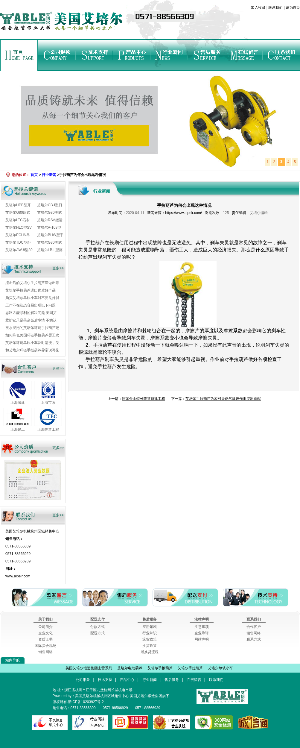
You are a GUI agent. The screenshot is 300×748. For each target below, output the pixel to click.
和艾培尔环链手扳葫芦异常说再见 (32, 350)
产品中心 (131, 55)
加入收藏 (258, 7)
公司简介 (45, 627)
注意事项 (201, 627)
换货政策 (149, 646)
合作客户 (253, 627)
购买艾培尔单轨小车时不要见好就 (32, 298)
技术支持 (94, 55)
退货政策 (149, 639)
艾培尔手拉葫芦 (190, 668)
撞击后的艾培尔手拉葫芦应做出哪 (32, 283)
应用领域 (149, 627)
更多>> (58, 268)
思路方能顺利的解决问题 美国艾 (31, 313)
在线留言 (243, 55)
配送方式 (97, 633)
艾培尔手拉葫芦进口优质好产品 (30, 290)
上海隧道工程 (48, 429)
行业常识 (149, 633)
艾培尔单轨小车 (220, 668)
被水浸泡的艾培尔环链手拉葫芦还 (32, 328)
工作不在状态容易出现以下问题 (30, 305)
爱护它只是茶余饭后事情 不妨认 (31, 320)
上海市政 (48, 402)
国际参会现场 (45, 646)
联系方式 (253, 639)
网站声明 (201, 639)
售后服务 (206, 55)
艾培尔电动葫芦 (129, 668)
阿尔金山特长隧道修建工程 (143, 399)
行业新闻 (169, 55)
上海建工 (17, 429)
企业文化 (45, 633)
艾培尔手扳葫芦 (160, 668)
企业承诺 (201, 633)
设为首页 (292, 7)
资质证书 (45, 639)
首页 (19, 55)
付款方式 (97, 627)
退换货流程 (150, 652)
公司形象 (56, 55)
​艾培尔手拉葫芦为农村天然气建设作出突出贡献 (223, 399)
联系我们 (275, 7)
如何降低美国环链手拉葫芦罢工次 (32, 335)
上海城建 (17, 402)
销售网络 (45, 652)
